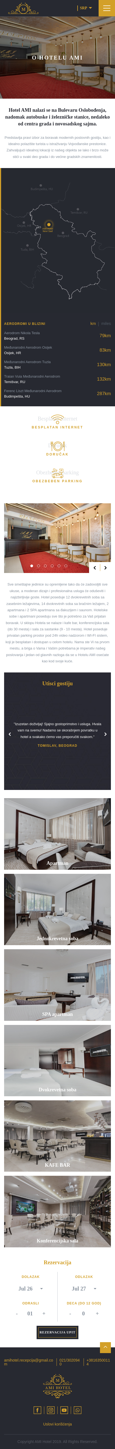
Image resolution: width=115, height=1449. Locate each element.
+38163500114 (98, 1362)
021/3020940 (70, 1362)
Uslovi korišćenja (57, 1424)
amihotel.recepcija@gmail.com (28, 1362)
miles (106, 323)
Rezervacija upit (58, 1332)
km (93, 323)
